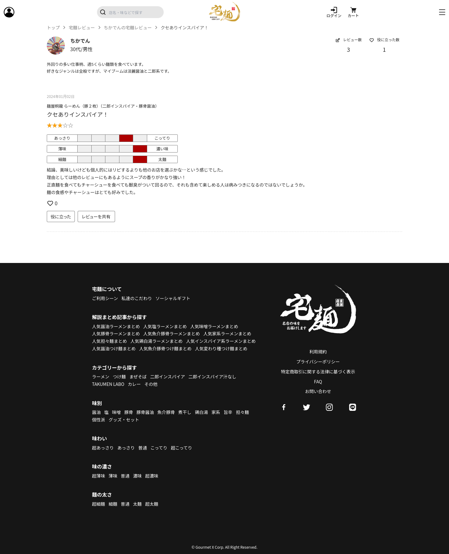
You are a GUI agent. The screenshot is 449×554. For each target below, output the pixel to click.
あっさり (126, 448)
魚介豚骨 (166, 412)
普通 (142, 448)
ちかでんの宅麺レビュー (128, 27)
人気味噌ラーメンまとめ (214, 326)
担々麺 (242, 412)
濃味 (137, 476)
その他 (150, 384)
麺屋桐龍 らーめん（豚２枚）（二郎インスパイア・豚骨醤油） (103, 106)
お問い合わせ (318, 391)
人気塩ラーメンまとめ (165, 326)
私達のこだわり (136, 298)
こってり (158, 448)
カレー (134, 384)
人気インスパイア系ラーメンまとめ (221, 341)
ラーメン (100, 376)
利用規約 (318, 351)
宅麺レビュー (82, 27)
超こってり (181, 448)
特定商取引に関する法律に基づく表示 (318, 371)
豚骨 (128, 412)
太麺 (137, 504)
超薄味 (98, 476)
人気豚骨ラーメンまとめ (116, 333)
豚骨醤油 (145, 412)
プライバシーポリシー (318, 361)
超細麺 (98, 504)
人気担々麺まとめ (109, 341)
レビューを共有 (96, 216)
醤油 (96, 412)
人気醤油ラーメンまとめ (116, 326)
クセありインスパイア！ (78, 114)
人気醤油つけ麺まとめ (114, 348)
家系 (215, 412)
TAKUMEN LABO (108, 384)
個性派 (98, 419)
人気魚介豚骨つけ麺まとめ (165, 348)
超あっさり (103, 448)
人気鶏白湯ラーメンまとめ (156, 341)
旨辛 (228, 412)
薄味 (113, 476)
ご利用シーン (105, 298)
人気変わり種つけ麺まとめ (221, 348)
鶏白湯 (201, 412)
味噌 (116, 412)
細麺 (113, 504)
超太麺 (151, 504)
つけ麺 (119, 376)
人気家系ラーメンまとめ (227, 333)
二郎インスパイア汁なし (212, 376)
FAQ (318, 381)
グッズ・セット (124, 419)
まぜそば (138, 376)
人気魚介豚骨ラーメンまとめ (171, 333)
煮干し (184, 412)
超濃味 (151, 476)
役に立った (61, 216)
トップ (53, 27)
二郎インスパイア (167, 376)
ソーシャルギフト (173, 298)
